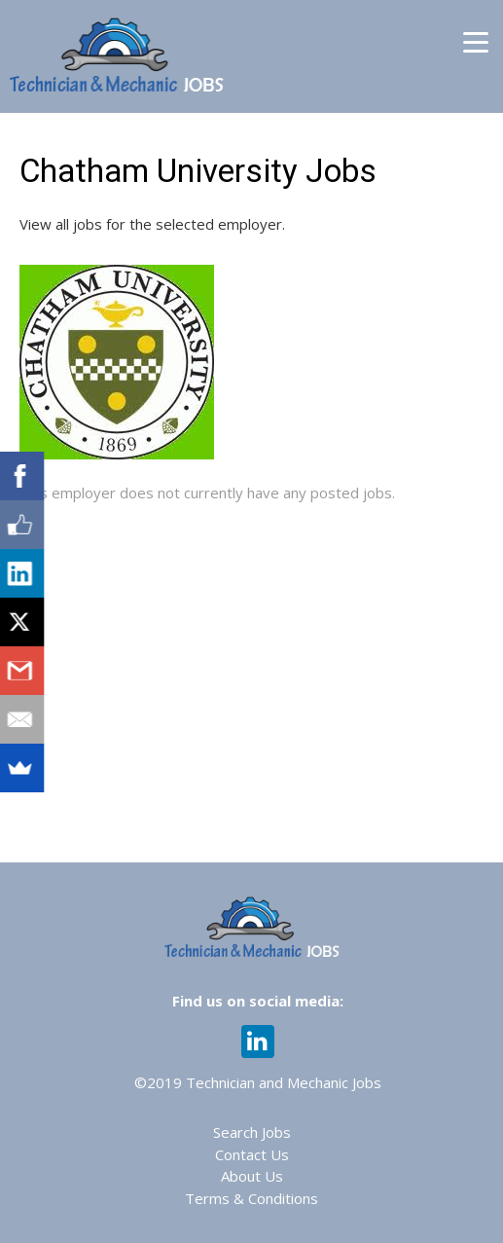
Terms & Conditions (251, 1198)
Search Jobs (252, 1132)
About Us (252, 1176)
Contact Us (252, 1154)
